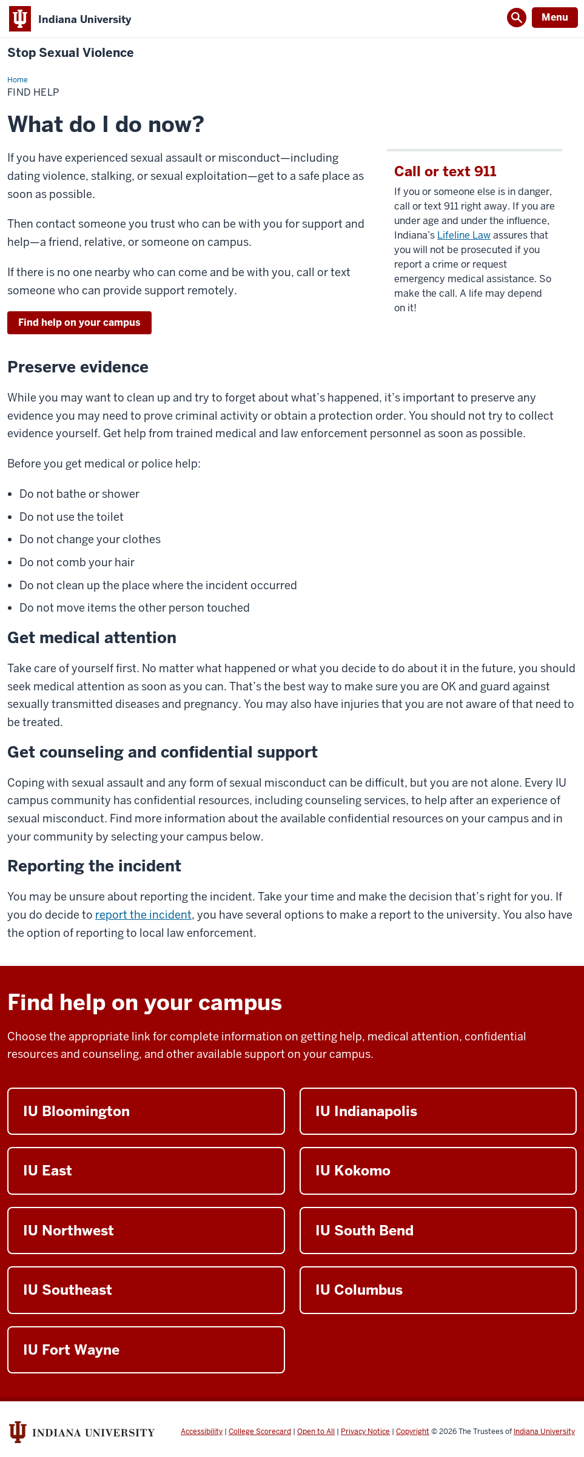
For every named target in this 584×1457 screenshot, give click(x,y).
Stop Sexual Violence (70, 53)
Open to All (316, 1431)
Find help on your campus (79, 322)
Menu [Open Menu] (555, 17)
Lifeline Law (464, 235)
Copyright (412, 1431)
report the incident (143, 915)
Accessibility (202, 1431)
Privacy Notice (365, 1431)
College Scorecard (260, 1431)
